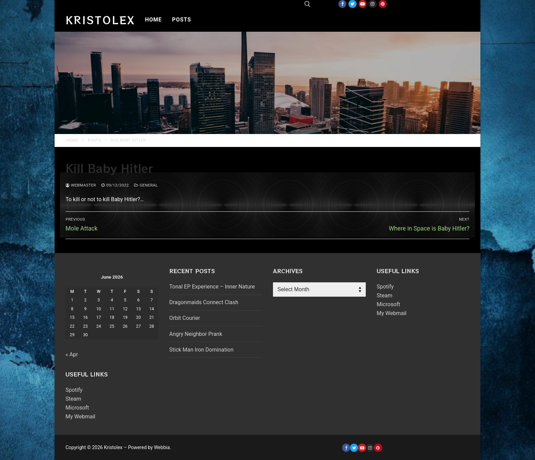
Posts (94, 140)
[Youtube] (362, 4)
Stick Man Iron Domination (201, 349)
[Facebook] (342, 4)
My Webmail (80, 416)
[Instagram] (372, 4)
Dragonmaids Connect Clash (203, 302)
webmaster (81, 185)
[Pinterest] (383, 4)
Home (72, 140)
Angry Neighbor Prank (195, 334)
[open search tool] (307, 4)
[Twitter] (352, 4)
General (146, 185)
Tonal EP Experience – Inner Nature (212, 286)
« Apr (72, 354)
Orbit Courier (184, 318)
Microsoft (77, 407)
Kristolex (100, 20)
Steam (73, 399)
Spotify (74, 390)
